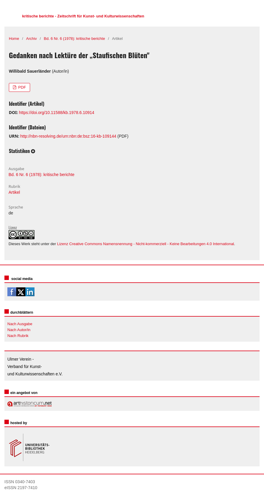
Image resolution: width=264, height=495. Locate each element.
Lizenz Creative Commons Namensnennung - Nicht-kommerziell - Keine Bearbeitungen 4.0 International (145, 244)
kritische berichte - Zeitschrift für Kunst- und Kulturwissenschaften (83, 16)
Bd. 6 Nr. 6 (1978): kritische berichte (74, 38)
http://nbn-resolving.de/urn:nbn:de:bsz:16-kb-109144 (68, 136)
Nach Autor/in (18, 330)
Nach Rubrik (18, 335)
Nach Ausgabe (19, 324)
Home (14, 38)
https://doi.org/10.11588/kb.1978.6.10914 (56, 112)
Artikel (14, 192)
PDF (21, 87)
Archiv (31, 38)
